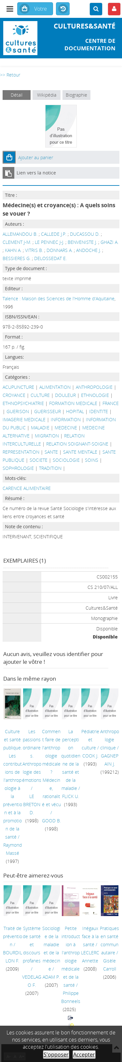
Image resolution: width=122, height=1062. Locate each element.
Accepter (84, 1054)
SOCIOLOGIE (66, 460)
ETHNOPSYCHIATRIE (23, 403)
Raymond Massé (12, 849)
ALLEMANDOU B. (20, 234)
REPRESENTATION (21, 452)
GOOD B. (51, 820)
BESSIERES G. (17, 258)
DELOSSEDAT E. (50, 258)
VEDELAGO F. (31, 981)
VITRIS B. (34, 250)
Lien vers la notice (36, 173)
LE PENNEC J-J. (49, 242)
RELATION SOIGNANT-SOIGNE (77, 444)
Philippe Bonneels (70, 997)
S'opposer (56, 1054)
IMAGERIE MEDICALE (24, 419)
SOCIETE (38, 460)
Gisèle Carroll (109, 965)
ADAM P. (51, 977)
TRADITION (50, 468)
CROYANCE (14, 395)
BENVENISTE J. (82, 242)
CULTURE (40, 395)
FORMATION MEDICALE (73, 403)
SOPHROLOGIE (18, 468)
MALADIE (40, 427)
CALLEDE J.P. (53, 234)
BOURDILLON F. (12, 956)
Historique (62, 9)
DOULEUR (65, 395)
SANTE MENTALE (80, 452)
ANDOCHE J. (88, 250)
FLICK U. (70, 796)
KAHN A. (13, 250)
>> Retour (10, 75)
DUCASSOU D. (85, 234)
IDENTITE (98, 411)
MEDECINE (66, 427)
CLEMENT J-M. (17, 242)
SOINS (91, 460)
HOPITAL (75, 411)
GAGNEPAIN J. (109, 760)
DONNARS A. (60, 250)
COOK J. (90, 756)
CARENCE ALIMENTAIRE (27, 488)
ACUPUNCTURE (18, 387)
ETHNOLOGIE (95, 395)
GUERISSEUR (47, 411)
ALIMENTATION (55, 387)
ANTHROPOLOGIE (94, 387)
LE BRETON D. (31, 804)
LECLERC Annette (90, 956)
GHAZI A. (109, 242)
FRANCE (110, 403)
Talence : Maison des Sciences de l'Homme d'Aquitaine (59, 298)
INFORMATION (66, 419)
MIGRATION (47, 436)
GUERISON (18, 411)
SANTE (51, 452)
